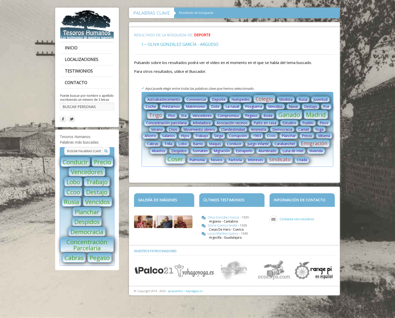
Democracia (87, 232)
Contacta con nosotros (297, 219)
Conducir (75, 162)
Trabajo (97, 182)
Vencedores (87, 172)
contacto (76, 82)
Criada (302, 159)
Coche (151, 106)
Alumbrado (267, 150)
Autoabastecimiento (163, 99)
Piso (171, 115)
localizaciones (81, 59)
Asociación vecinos (232, 122)
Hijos (185, 135)
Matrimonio (195, 106)
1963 (257, 135)
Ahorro (150, 135)
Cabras (74, 257)
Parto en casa (265, 122)
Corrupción (238, 135)
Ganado (289, 114)
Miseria (324, 135)
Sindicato (280, 159)
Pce (326, 106)
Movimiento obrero (199, 129)
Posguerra (253, 106)
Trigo (155, 115)
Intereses (255, 159)
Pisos (324, 122)
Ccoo (73, 192)
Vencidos (97, 202)
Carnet (303, 129)
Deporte (218, 99)
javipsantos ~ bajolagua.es (185, 291)
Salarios (168, 135)
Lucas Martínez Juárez (223, 233)
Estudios (289, 122)
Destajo (96, 192)
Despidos (87, 221)
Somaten (200, 150)
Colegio (264, 99)
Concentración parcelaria (166, 122)
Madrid (316, 114)
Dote (215, 106)
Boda (268, 115)
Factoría (235, 159)
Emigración (314, 143)
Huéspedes (241, 99)
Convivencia (196, 99)
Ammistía (258, 129)
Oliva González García (224, 217)
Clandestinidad (233, 129)
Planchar (87, 212)
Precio (102, 162)
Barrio (198, 143)
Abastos (158, 150)
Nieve (293, 106)
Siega (218, 135)
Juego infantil (258, 143)
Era (183, 115)
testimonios (79, 71)
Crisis (173, 129)
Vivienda (316, 150)
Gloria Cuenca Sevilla (223, 225)
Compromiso (228, 115)
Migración (222, 150)
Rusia (71, 202)
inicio (71, 48)
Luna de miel (292, 150)
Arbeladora (202, 122)
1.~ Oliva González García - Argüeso (179, 44)
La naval (232, 106)
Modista (285, 99)
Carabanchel (285, 143)
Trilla (168, 143)
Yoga (319, 129)
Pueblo (308, 122)
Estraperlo (244, 150)
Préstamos (171, 106)
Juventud (320, 99)
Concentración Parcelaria (87, 245)
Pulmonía (197, 159)
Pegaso (100, 257)
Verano (157, 129)
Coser (175, 159)
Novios (216, 159)
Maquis (215, 143)
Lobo (73, 182)
